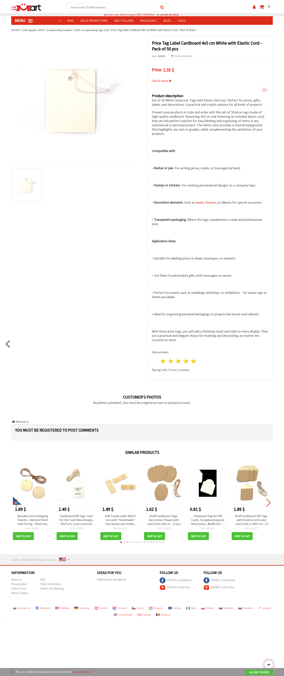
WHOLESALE (148, 21)
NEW (70, 21)
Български (21, 608)
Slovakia (226, 608)
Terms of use (19, 588)
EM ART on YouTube (175, 587)
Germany (81, 608)
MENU (24, 20)
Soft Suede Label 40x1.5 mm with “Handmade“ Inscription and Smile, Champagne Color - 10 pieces (120, 519)
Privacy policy (19, 584)
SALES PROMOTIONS (94, 21)
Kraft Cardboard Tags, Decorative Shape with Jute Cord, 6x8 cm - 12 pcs (163, 519)
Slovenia (245, 608)
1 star (163, 360)
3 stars (178, 360)
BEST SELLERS (124, 21)
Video (182, 21)
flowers (210, 202)
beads (199, 202)
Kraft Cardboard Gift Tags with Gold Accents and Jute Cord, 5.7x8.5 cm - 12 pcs (251, 519)
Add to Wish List (181, 56)
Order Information (50, 584)
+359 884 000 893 (168, 14)
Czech (138, 608)
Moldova (163, 614)
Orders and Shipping (52, 588)
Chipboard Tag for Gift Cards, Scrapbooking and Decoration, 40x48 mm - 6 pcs (207, 519)
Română (62, 608)
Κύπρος (264, 608)
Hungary (156, 608)
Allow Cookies (259, 672)
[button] (121, 542)
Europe (174, 608)
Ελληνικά (42, 608)
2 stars (171, 360)
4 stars (186, 360)
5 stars (193, 360)
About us (16, 579)
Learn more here (82, 672)
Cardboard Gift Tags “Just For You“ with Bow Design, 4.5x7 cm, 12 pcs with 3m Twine (76, 519)
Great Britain (123, 614)
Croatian (119, 608)
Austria (101, 608)
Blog (167, 21)
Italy (191, 608)
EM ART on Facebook (175, 580)
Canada (144, 614)
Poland (207, 608)
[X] (12, 672)
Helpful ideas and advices (111, 579)
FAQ (42, 579)
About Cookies (19, 593)
